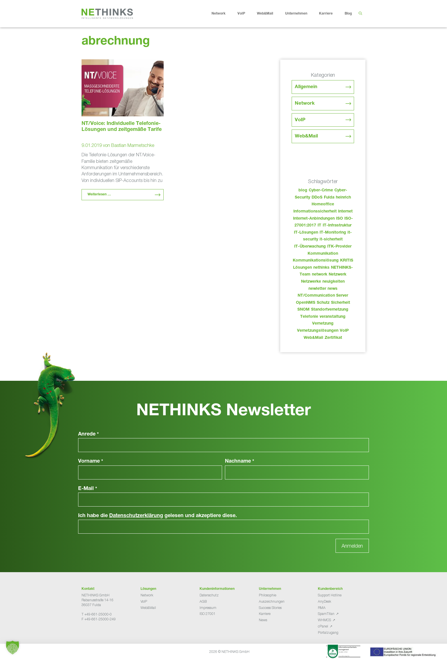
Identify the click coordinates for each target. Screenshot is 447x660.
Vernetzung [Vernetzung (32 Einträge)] (323, 324)
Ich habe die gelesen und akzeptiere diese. (157, 516)
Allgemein (306, 87)
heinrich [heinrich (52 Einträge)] (343, 198)
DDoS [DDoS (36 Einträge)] (317, 198)
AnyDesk (324, 601)
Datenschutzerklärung (136, 516)
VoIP (245, 14)
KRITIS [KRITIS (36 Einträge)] (346, 261)
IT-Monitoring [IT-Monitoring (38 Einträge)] (333, 233)
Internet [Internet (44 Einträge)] (345, 212)
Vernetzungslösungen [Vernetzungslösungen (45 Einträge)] (317, 331)
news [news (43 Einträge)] (333, 289)
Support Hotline (330, 595)
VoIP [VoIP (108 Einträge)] (344, 331)
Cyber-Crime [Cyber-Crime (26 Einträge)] (321, 191)
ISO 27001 (208, 614)
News (263, 620)
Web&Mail (269, 14)
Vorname (90, 461)
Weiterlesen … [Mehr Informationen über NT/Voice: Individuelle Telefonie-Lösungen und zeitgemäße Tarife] (99, 194)
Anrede (88, 434)
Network (223, 14)
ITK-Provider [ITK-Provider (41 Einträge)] (339, 247)
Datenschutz (209, 595)
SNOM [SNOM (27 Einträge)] (303, 310)
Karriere (330, 14)
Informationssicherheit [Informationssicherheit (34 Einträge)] (315, 212)
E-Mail (87, 488)
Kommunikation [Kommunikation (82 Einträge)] (323, 254)
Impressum (208, 608)
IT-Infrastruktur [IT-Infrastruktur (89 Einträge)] (337, 226)
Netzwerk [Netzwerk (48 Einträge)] (337, 275)
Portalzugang (328, 632)
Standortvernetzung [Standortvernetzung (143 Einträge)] (329, 310)
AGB (203, 601)
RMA (322, 608)
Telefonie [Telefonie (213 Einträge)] (309, 317)
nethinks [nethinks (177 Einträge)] (321, 268)
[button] (12, 647)
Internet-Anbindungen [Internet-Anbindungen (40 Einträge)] (314, 219)
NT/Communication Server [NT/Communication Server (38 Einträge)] (323, 296)
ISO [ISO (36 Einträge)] (339, 219)
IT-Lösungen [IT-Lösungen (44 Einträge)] (306, 233)
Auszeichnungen (272, 601)
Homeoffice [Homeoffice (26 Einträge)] (323, 204)
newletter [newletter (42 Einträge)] (317, 289)
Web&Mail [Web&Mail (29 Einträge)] (313, 338)
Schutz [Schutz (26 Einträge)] (323, 303)
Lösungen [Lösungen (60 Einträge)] (302, 268)
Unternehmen (300, 14)
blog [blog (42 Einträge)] (302, 191)
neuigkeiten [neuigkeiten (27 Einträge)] (333, 282)
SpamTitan (326, 614)
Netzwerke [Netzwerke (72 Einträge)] (311, 282)
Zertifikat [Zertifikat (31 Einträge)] (333, 338)
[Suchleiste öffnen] (360, 14)
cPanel (323, 626)
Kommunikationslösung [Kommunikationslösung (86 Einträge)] (316, 261)
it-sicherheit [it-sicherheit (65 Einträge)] (331, 240)
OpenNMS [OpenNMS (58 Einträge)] (305, 303)
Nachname (239, 461)
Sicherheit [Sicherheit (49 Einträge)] (340, 303)
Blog (348, 13)
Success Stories (270, 608)
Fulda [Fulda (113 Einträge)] (329, 198)
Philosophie (267, 595)
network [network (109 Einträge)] (319, 275)
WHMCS (324, 620)
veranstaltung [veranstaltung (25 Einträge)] (333, 317)
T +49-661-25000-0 (97, 614)
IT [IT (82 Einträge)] (319, 226)
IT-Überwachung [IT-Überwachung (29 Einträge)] (310, 247)
